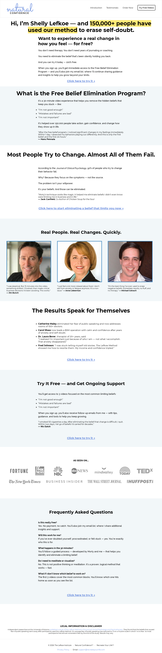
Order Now (128, 7)
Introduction (96, 7)
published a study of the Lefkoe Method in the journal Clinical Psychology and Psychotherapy (86, 629)
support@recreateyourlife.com (92, 650)
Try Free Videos (146, 7)
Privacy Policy (63, 650)
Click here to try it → (81, 81)
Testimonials (112, 7)
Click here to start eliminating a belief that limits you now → (81, 208)
